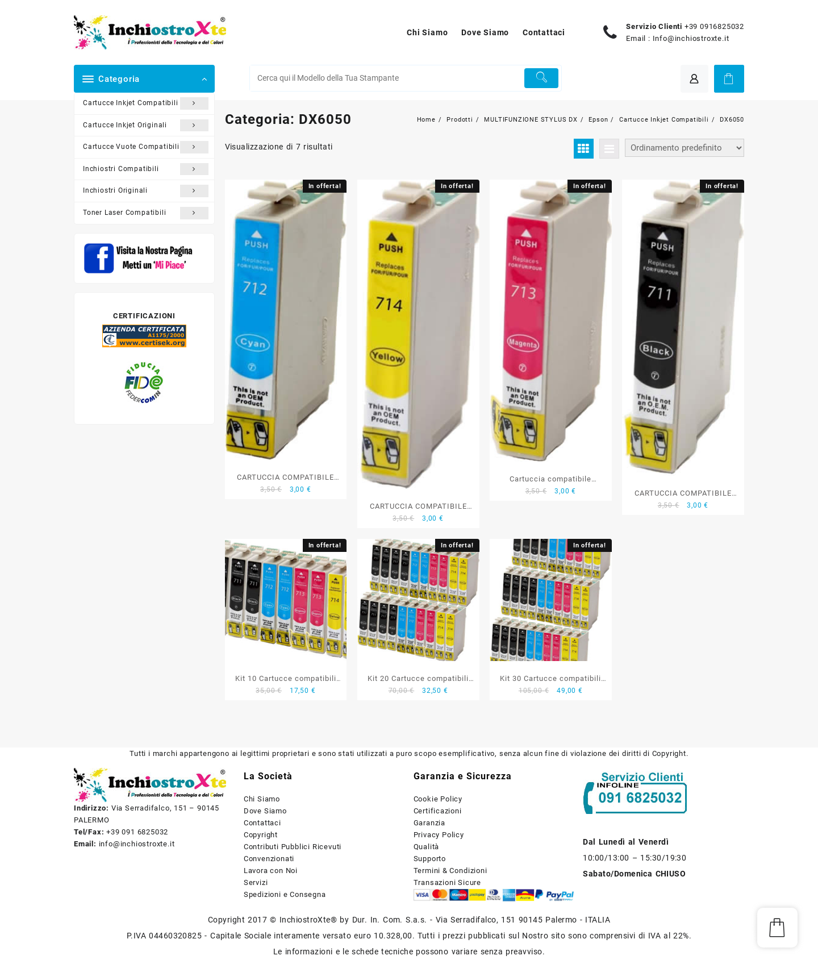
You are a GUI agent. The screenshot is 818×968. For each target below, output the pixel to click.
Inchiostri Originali (145, 191)
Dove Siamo (265, 811)
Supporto (430, 858)
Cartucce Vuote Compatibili (145, 147)
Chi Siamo (262, 799)
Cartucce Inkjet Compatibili (145, 103)
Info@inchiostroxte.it (691, 38)
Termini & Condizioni (450, 870)
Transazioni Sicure (447, 882)
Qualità (427, 846)
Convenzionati (269, 858)
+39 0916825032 (714, 26)
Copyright (261, 834)
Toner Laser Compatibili (145, 213)
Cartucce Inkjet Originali (145, 125)
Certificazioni (438, 811)
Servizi (256, 882)
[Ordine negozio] (684, 148)
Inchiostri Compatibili (145, 169)
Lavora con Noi (271, 870)
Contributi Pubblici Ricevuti (292, 846)
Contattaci (262, 823)
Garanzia (429, 823)
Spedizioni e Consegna (285, 894)
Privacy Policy (439, 834)
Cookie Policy (438, 799)
